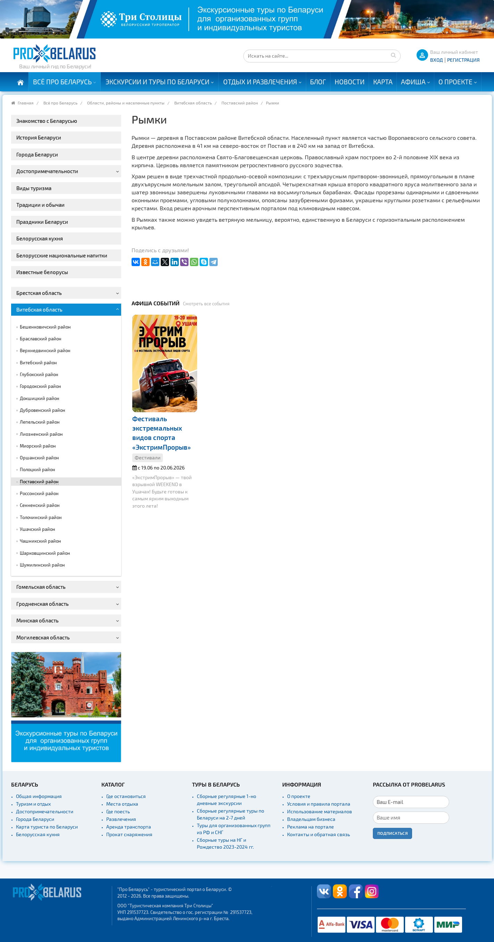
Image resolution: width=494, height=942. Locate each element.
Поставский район (239, 102)
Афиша (413, 82)
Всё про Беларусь (62, 82)
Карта (383, 82)
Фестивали (147, 457)
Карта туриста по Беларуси (47, 827)
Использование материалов (319, 811)
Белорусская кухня (38, 834)
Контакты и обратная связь (318, 834)
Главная (26, 102)
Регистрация (463, 60)
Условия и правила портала (318, 804)
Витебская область (193, 102)
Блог (318, 82)
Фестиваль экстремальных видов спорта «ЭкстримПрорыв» (161, 433)
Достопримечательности (44, 811)
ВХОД (436, 60)
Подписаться (392, 833)
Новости (350, 82)
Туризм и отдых (33, 804)
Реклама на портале (310, 827)
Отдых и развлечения (260, 82)
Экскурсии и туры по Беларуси (157, 82)
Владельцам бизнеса (311, 819)
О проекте (455, 82)
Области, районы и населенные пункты (126, 102)
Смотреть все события (206, 303)
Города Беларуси (35, 819)
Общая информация (39, 796)
